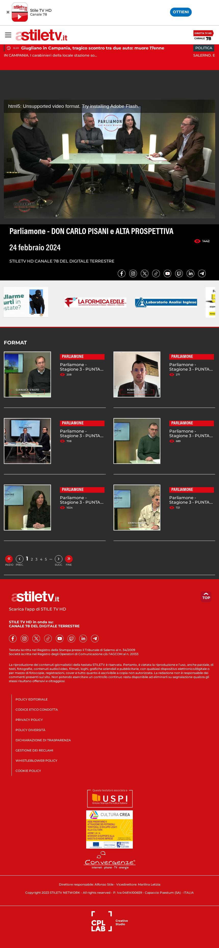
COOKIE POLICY (28, 771)
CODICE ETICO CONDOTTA (37, 709)
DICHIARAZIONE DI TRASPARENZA (43, 740)
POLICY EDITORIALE (32, 699)
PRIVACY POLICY (29, 720)
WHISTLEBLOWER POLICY (36, 760)
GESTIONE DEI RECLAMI (34, 750)
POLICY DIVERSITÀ (30, 730)
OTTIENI (181, 11)
